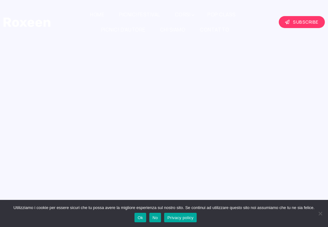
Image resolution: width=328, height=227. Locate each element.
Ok (140, 217)
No (155, 217)
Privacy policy (180, 217)
